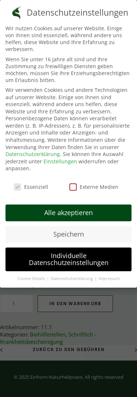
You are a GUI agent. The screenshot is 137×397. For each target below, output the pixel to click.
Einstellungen (60, 159)
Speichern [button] (68, 232)
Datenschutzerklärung (32, 152)
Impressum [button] (109, 277)
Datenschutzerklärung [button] (72, 277)
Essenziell (31, 185)
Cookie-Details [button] (32, 277)
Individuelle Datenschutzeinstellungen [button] (69, 257)
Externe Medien (93, 185)
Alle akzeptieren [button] (68, 210)
